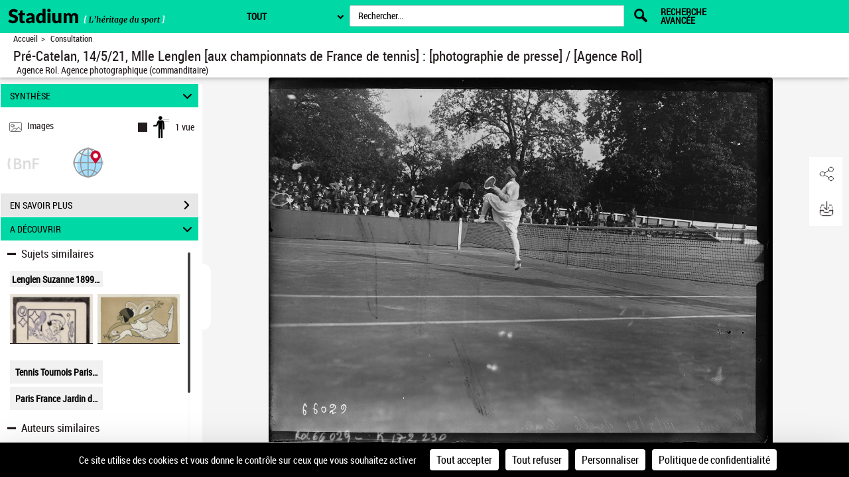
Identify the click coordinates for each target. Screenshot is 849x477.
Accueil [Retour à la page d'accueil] (25, 38)
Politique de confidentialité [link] (714, 459)
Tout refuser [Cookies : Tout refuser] (537, 459)
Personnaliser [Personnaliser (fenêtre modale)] (610, 459)
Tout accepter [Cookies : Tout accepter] (464, 459)
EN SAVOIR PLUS (104, 205)
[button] (88, 162)
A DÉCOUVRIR (103, 228)
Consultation (71, 38)
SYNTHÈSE (103, 95)
